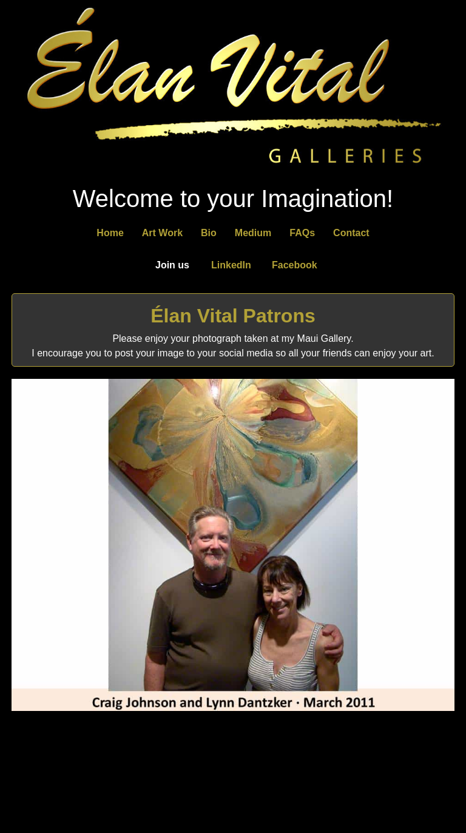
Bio (209, 233)
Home (109, 233)
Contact (351, 233)
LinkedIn (231, 265)
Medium (253, 233)
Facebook (294, 265)
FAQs (302, 233)
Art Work (162, 233)
